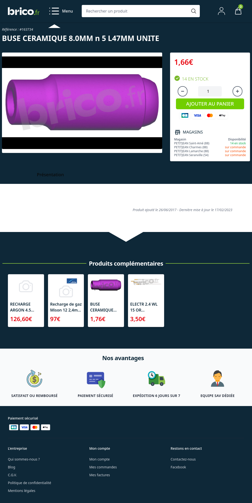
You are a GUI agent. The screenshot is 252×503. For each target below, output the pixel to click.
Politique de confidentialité (29, 482)
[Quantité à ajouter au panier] (210, 91)
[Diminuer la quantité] (183, 91)
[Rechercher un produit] (136, 11)
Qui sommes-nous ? (24, 459)
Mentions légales (21, 490)
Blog (11, 467)
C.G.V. (12, 475)
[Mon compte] (221, 11)
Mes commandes (103, 467)
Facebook (178, 467)
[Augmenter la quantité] (237, 91)
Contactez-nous (183, 459)
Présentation (50, 174)
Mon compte (99, 459)
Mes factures (99, 475)
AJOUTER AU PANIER (210, 103)
